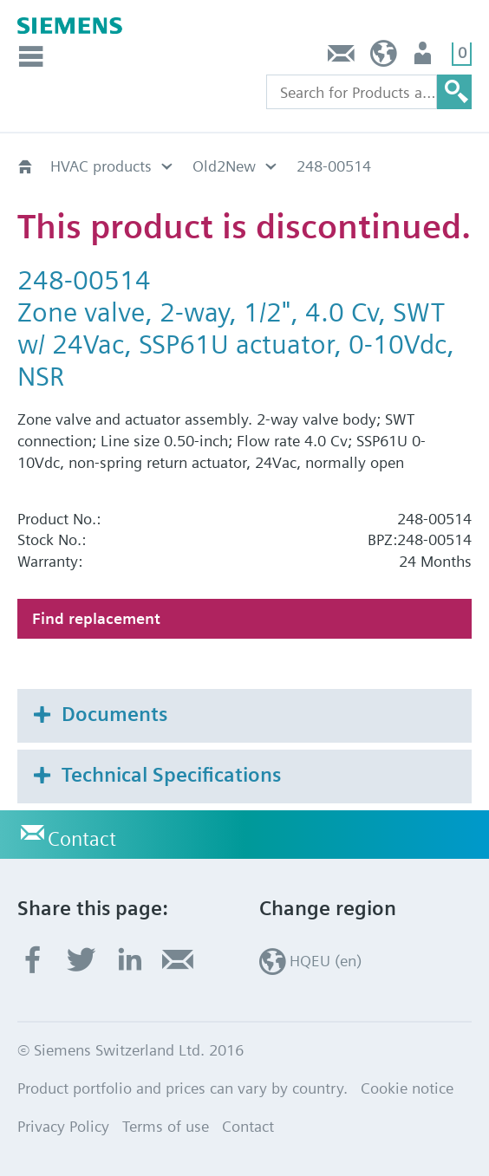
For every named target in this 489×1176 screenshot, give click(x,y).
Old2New (224, 166)
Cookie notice (407, 1088)
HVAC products (101, 166)
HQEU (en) (383, 57)
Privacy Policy (63, 1126)
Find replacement (96, 618)
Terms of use (165, 1126)
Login (424, 57)
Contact (341, 57)
